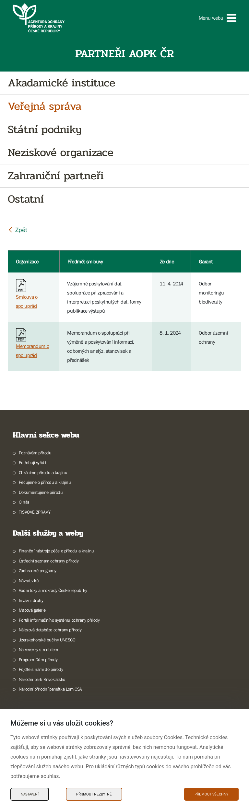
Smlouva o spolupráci (26, 295)
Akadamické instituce (61, 83)
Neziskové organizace (60, 152)
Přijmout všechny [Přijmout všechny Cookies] (211, 794)
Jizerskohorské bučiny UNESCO (47, 639)
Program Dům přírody (38, 659)
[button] (217, 18)
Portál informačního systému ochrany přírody (59, 620)
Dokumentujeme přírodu (41, 492)
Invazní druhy (31, 600)
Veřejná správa (44, 106)
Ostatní (26, 199)
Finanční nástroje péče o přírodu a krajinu (56, 550)
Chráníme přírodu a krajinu (43, 472)
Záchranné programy (37, 570)
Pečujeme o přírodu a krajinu (45, 482)
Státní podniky (44, 129)
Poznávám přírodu (35, 452)
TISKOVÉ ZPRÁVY (34, 512)
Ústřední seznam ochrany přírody (49, 560)
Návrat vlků (29, 580)
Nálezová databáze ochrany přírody (50, 629)
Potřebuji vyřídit (32, 462)
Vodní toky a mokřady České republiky (53, 590)
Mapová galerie (32, 610)
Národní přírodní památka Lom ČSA (50, 689)
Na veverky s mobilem (38, 649)
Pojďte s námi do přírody (41, 669)
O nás (24, 502)
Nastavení (30, 794)
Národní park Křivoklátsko (42, 679)
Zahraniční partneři (55, 176)
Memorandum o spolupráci (32, 344)
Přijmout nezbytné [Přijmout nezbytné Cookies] (94, 794)
